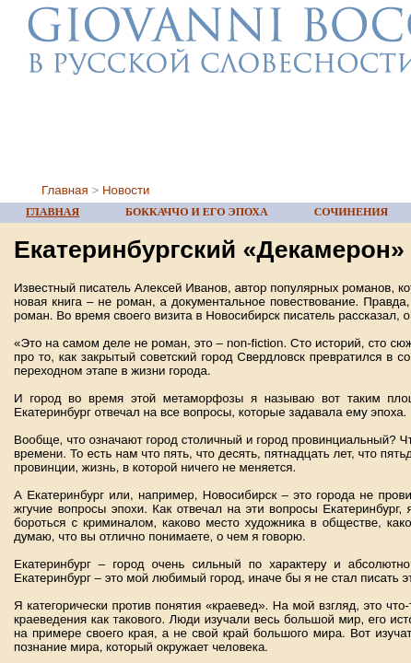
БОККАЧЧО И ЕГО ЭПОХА (196, 211)
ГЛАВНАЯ (52, 211)
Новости (126, 190)
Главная (64, 190)
